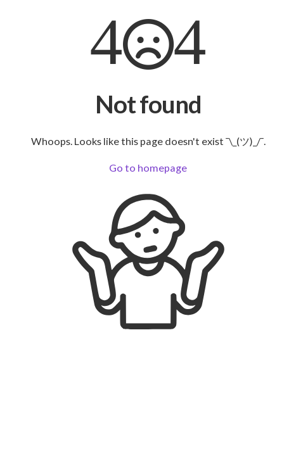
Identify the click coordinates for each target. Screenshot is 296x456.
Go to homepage (148, 168)
